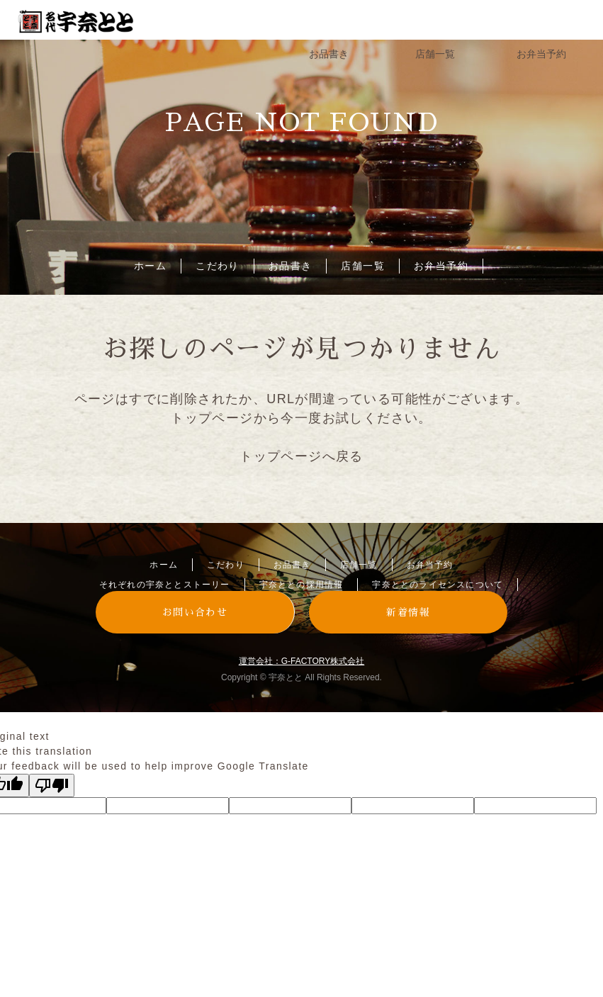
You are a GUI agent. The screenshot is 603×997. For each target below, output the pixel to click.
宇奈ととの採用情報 (301, 585)
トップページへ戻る (301, 456)
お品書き (290, 265)
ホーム (150, 265)
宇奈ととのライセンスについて (437, 585)
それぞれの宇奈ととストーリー (164, 585)
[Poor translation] (51, 785)
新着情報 (408, 612)
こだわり (217, 265)
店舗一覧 (363, 265)
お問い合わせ (194, 612)
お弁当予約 (441, 265)
